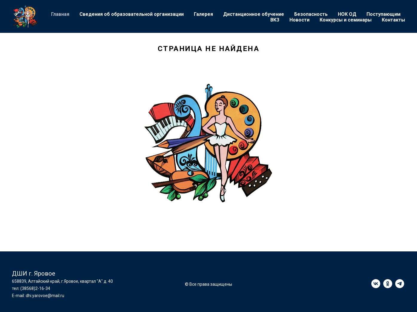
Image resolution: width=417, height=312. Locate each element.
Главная (60, 14)
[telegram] (399, 286)
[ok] (387, 286)
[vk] (375, 286)
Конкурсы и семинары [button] (346, 20)
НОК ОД (347, 14)
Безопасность (311, 14)
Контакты (393, 20)
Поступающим (384, 14)
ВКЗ (274, 20)
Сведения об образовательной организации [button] (131, 14)
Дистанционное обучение (253, 14)
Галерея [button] (203, 14)
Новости (299, 20)
